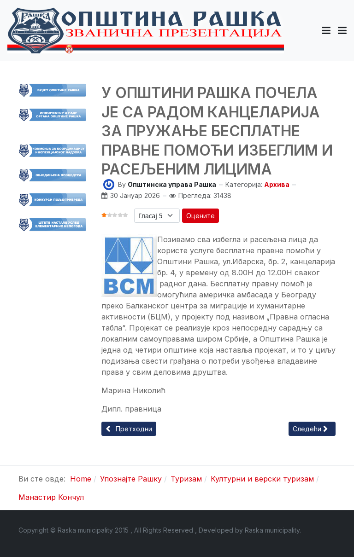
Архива (276, 184)
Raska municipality (272, 530)
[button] (326, 30)
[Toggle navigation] (342, 30)
